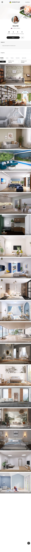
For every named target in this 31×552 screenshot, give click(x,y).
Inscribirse (27, 2)
